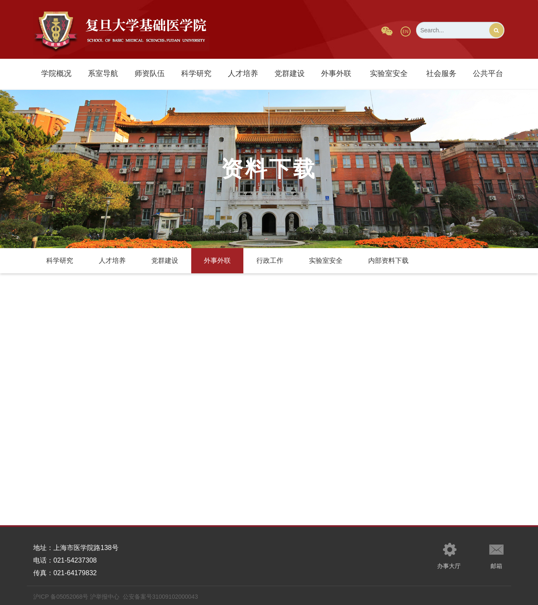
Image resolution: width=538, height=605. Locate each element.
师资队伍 (149, 73)
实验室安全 (389, 73)
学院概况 (56, 73)
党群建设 (289, 73)
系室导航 (103, 73)
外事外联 (336, 73)
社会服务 (441, 73)
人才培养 (243, 73)
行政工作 (269, 260)
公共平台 (488, 73)
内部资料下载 (388, 260)
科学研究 (196, 73)
